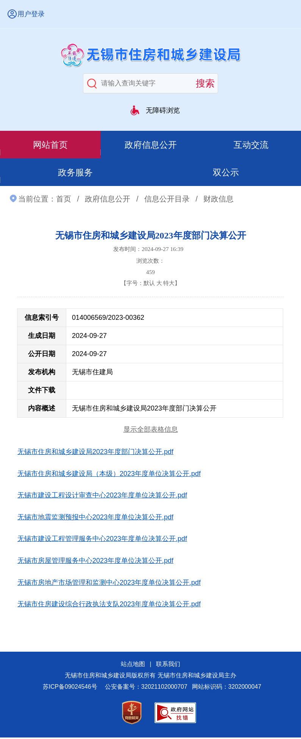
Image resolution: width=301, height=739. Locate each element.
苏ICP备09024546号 (70, 688)
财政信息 (218, 201)
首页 (63, 201)
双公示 (226, 173)
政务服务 (75, 173)
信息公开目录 (167, 201)
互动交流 (251, 145)
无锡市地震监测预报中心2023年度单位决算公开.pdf (95, 519)
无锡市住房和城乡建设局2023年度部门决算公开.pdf (95, 453)
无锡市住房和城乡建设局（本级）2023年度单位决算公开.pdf (109, 475)
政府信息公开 (150, 145)
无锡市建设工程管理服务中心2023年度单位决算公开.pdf (102, 540)
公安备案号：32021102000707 (146, 688)
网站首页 (50, 145)
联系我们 (168, 666)
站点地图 (133, 666)
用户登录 (31, 14)
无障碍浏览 (163, 110)
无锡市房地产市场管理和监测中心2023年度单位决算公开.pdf (109, 584)
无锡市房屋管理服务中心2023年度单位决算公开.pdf (95, 562)
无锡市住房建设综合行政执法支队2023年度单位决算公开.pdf (109, 606)
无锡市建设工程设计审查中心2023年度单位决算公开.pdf (102, 497)
